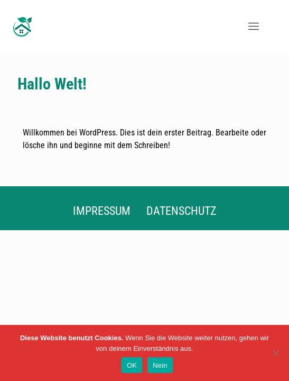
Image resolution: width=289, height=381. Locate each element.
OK (132, 365)
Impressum (101, 210)
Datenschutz (181, 210)
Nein (160, 365)
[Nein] (276, 353)
